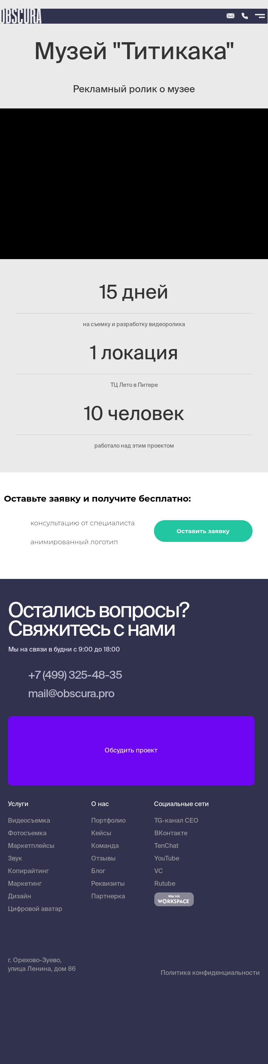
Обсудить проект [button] (131, 751)
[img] (244, 16)
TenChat (166, 846)
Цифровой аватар (35, 909)
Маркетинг (25, 884)
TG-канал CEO (176, 821)
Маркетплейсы (31, 846)
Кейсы (101, 834)
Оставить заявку (203, 531)
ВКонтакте (170, 834)
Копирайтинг (28, 871)
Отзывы (103, 859)
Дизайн (19, 897)
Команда (105, 846)
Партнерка (108, 897)
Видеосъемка (29, 821)
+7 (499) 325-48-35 (75, 675)
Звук (15, 859)
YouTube (166, 859)
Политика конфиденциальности (210, 973)
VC (158, 871)
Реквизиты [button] (108, 884)
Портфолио (108, 821)
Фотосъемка (27, 834)
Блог (98, 871)
